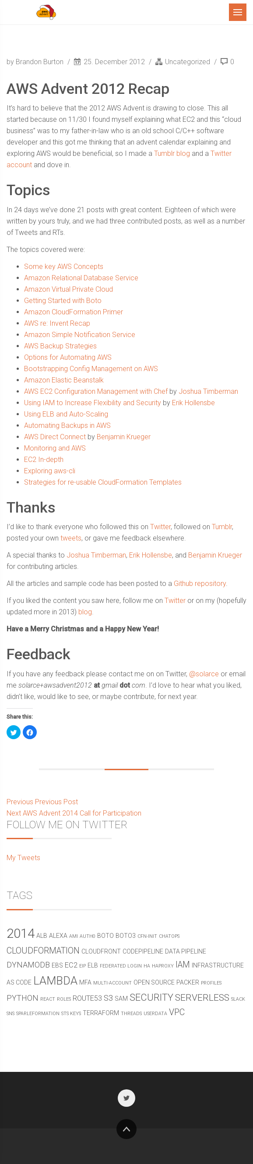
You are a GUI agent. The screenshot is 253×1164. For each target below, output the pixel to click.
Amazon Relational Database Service (81, 278)
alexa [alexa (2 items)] (58, 935)
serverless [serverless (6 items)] (202, 997)
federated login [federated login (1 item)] (121, 966)
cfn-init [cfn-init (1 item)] (147, 936)
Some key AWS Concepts (63, 266)
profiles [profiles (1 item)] (211, 983)
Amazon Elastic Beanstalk (64, 380)
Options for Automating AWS (68, 357)
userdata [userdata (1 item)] (155, 1013)
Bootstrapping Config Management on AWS (91, 369)
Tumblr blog (172, 153)
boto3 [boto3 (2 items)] (126, 935)
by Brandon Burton (36, 62)
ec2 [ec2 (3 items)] (71, 965)
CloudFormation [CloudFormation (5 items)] (43, 951)
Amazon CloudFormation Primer (73, 312)
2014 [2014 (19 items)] (21, 933)
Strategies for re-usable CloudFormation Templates (103, 482)
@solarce (204, 674)
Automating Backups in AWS (67, 425)
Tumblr (222, 527)
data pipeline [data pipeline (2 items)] (185, 951)
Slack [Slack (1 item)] (238, 999)
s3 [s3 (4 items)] (108, 997)
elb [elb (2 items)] (93, 965)
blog (85, 612)
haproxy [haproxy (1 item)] (163, 966)
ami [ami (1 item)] (73, 936)
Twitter (160, 527)
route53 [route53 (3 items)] (87, 998)
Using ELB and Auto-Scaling (66, 414)
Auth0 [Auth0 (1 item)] (87, 936)
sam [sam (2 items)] (121, 998)
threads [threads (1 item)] (131, 1013)
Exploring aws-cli (49, 471)
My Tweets (23, 858)
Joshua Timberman (208, 391)
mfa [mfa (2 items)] (85, 982)
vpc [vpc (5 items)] (177, 1012)
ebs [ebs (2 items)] (57, 965)
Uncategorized (187, 62)
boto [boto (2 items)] (105, 935)
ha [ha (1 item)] (147, 966)
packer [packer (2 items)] (187, 982)
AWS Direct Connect (55, 437)
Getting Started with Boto (63, 300)
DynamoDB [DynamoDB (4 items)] (28, 964)
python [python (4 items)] (23, 997)
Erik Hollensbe (193, 403)
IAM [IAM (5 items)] (183, 965)
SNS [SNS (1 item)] (10, 1013)
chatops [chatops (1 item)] (169, 936)
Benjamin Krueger (124, 437)
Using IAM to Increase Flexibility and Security (92, 403)
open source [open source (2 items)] (154, 982)
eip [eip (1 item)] (82, 966)
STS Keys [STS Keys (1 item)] (71, 1013)
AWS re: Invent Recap (57, 323)
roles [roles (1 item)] (64, 999)
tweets (70, 538)
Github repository (200, 583)
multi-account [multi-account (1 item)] (112, 983)
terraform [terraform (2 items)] (101, 1012)
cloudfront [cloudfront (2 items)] (101, 951)
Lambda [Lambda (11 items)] (55, 981)
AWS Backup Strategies (60, 346)
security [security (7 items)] (151, 997)
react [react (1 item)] (47, 999)
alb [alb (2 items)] (41, 935)
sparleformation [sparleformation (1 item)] (38, 1013)
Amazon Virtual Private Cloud (68, 289)
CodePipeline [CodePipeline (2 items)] (143, 951)
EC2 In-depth (43, 459)
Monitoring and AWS (55, 448)
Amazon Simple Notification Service (79, 335)
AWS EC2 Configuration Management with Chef (96, 391)
